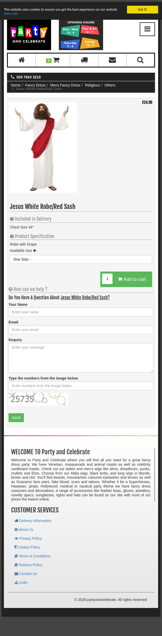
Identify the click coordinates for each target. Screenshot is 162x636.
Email (13, 320)
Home (15, 83)
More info (11, 12)
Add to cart (132, 277)
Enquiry (15, 338)
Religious (92, 83)
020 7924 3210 (29, 75)
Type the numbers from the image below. (44, 376)
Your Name (18, 303)
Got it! (142, 7)
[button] (53, 58)
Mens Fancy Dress (65, 83)
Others (109, 83)
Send (16, 416)
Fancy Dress (35, 83)
